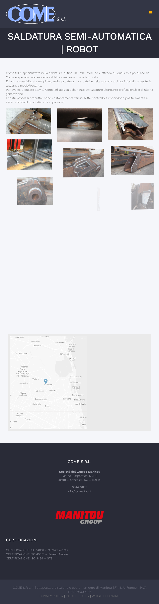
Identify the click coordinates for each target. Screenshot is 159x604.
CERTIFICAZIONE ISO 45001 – (37, 554)
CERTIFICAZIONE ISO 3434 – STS (29, 558)
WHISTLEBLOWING (105, 596)
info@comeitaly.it (79, 491)
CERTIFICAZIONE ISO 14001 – (37, 550)
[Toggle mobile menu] (151, 13)
